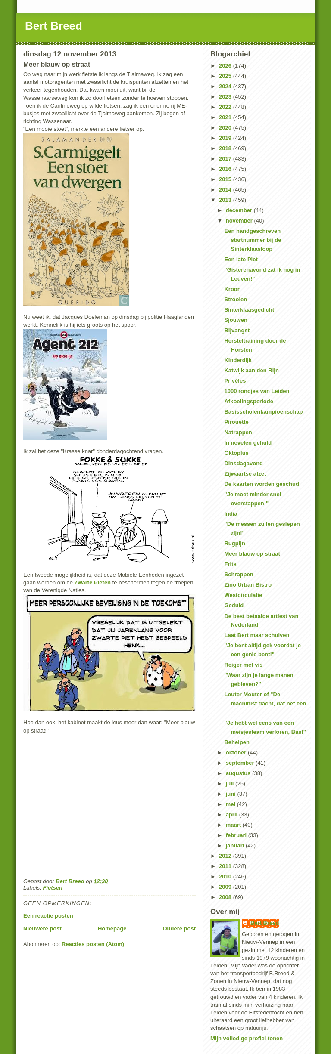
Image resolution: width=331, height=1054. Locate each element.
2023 (226, 96)
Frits (230, 564)
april (232, 814)
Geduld (234, 605)
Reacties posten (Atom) (93, 944)
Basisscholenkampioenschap (263, 411)
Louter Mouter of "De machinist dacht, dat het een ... (265, 703)
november (240, 220)
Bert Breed (53, 25)
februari (237, 835)
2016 (226, 169)
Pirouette (236, 422)
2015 (226, 179)
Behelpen (237, 742)
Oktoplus (236, 453)
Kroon (232, 289)
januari (236, 845)
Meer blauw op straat (252, 553)
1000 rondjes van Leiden (256, 391)
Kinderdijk (238, 360)
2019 (226, 138)
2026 (226, 65)
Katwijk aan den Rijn (251, 370)
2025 (226, 76)
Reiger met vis (243, 664)
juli (230, 783)
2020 (226, 127)
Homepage (112, 928)
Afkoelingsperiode (248, 401)
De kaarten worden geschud (261, 484)
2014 (226, 189)
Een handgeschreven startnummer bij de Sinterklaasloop (252, 240)
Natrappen (238, 432)
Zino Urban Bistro (248, 584)
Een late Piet (240, 259)
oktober (237, 752)
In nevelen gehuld (248, 442)
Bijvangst (237, 330)
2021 (226, 117)
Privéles (235, 380)
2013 (226, 200)
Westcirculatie (243, 595)
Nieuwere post (42, 928)
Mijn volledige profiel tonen (246, 1038)
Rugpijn (234, 543)
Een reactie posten (48, 915)
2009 (226, 887)
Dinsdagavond (243, 463)
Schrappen (238, 574)
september (241, 763)
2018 (226, 148)
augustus (239, 773)
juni (231, 794)
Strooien (235, 299)
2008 (226, 897)
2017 (226, 158)
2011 (226, 866)
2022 (226, 107)
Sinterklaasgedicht (249, 309)
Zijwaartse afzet (245, 473)
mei (231, 804)
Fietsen (53, 887)
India (230, 513)
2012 (226, 856)
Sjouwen (235, 320)
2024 (226, 86)
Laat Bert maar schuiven (256, 635)
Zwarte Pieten (93, 582)
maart (234, 825)
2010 (226, 876)
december (240, 210)
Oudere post (179, 928)
